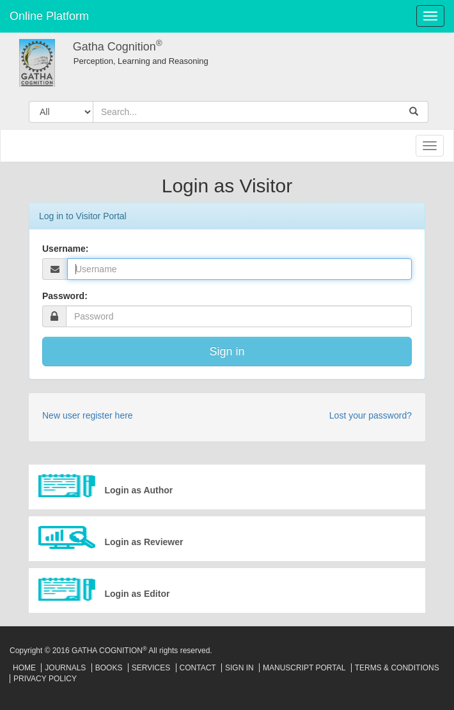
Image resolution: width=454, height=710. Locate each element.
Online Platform (49, 16)
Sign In (239, 667)
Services (151, 667)
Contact (198, 667)
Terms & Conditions (397, 667)
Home (24, 667)
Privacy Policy (45, 678)
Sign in (226, 351)
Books (109, 667)
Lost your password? (370, 415)
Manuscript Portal (304, 667)
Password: (65, 296)
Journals (65, 667)
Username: (65, 248)
